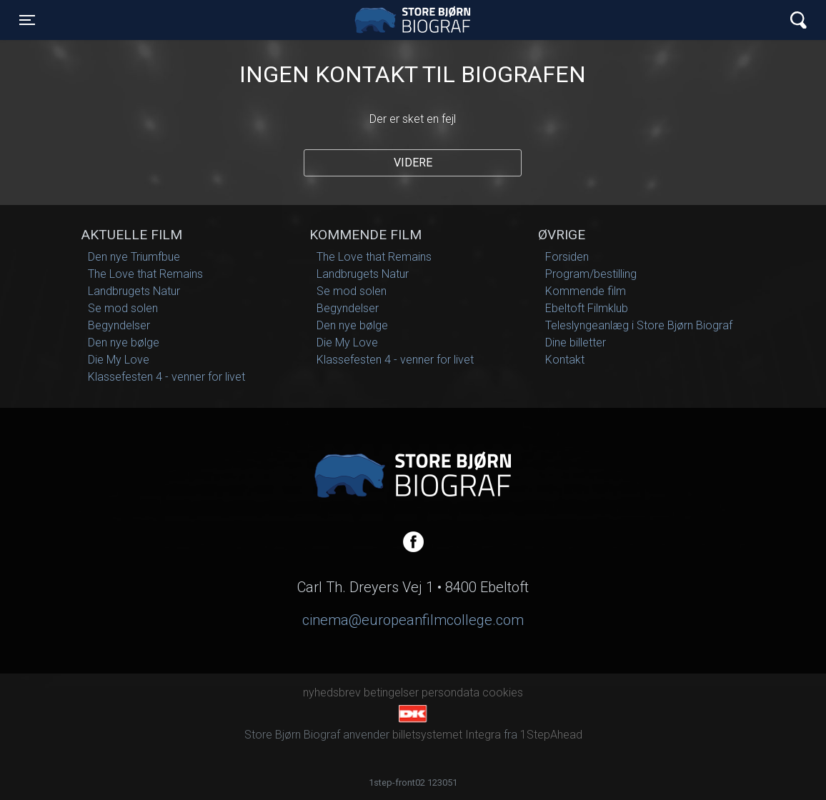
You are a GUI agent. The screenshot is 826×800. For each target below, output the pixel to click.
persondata (450, 692)
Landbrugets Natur (134, 291)
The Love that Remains (145, 274)
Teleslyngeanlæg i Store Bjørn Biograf (638, 325)
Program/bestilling (591, 274)
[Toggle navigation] (27, 20)
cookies (502, 692)
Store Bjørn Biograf (416, 20)
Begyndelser (119, 325)
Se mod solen (123, 308)
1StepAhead (551, 734)
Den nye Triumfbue (134, 257)
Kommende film (585, 291)
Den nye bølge (123, 342)
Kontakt (564, 359)
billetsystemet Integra (446, 734)
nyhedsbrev (332, 692)
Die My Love (118, 359)
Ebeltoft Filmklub (586, 308)
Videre (413, 162)
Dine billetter (575, 342)
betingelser (391, 692)
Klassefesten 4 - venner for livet (166, 377)
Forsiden (567, 257)
